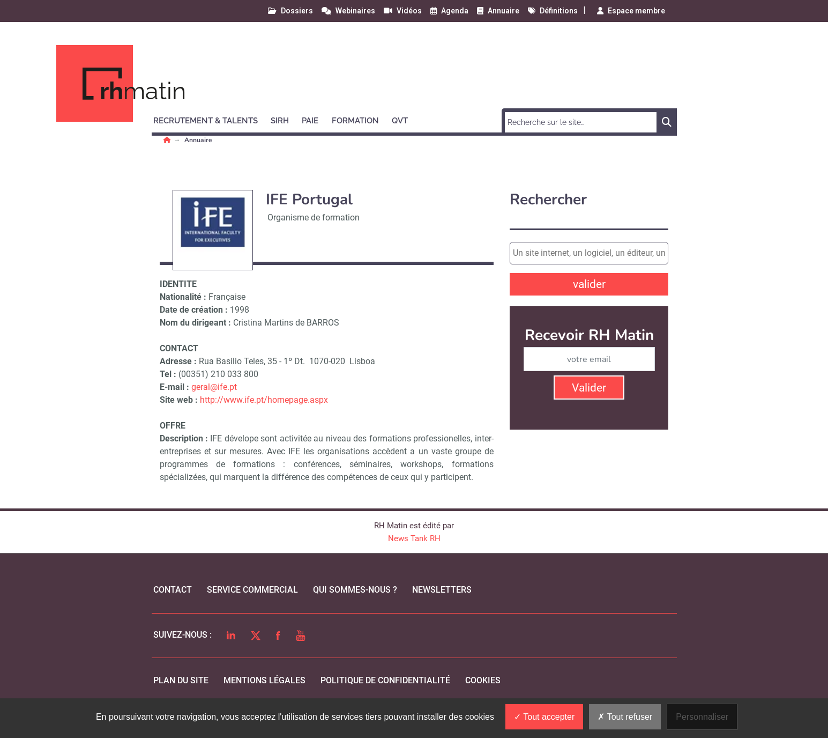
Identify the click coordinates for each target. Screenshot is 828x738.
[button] (210, 119)
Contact (172, 590)
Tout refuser (625, 716)
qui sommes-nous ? (355, 590)
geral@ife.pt (214, 387)
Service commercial (252, 590)
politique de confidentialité (385, 680)
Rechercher (548, 200)
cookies (483, 680)
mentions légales (264, 680)
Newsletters (442, 590)
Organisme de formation (313, 217)
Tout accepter (544, 716)
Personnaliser (702, 716)
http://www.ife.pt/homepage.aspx (264, 400)
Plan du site (180, 680)
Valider (589, 387)
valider (589, 284)
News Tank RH (414, 538)
